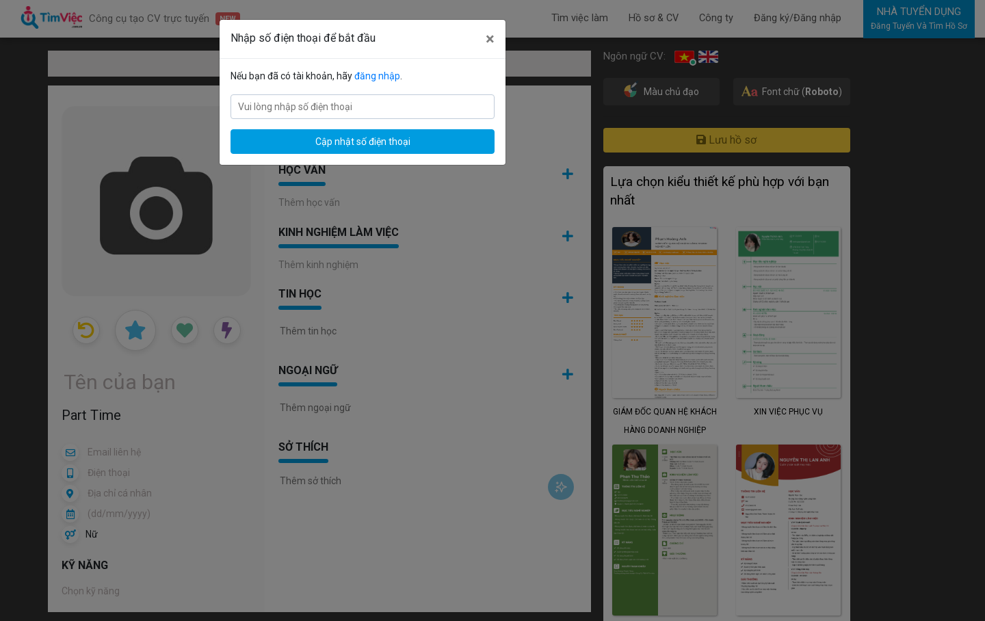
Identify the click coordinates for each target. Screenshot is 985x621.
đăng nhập (377, 75)
